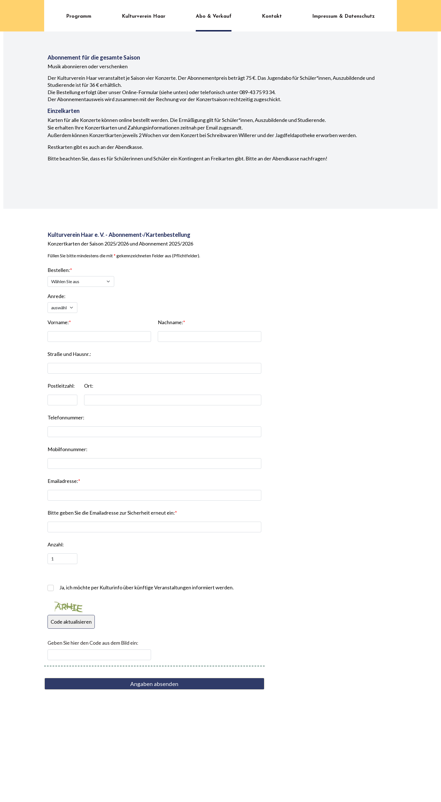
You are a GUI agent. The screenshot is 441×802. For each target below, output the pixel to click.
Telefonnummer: (66, 417)
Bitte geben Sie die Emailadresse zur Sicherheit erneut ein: (112, 513)
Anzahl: (56, 544)
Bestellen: (60, 270)
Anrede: (57, 296)
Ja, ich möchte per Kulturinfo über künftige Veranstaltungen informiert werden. (146, 587)
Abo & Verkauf (213, 16)
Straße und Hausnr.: (69, 354)
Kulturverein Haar (143, 16)
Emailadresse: (64, 481)
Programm (78, 16)
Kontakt (272, 16)
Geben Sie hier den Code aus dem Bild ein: (93, 643)
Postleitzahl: (61, 386)
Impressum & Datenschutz (343, 16)
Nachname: (171, 322)
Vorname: (59, 322)
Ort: (88, 386)
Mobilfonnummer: (67, 449)
